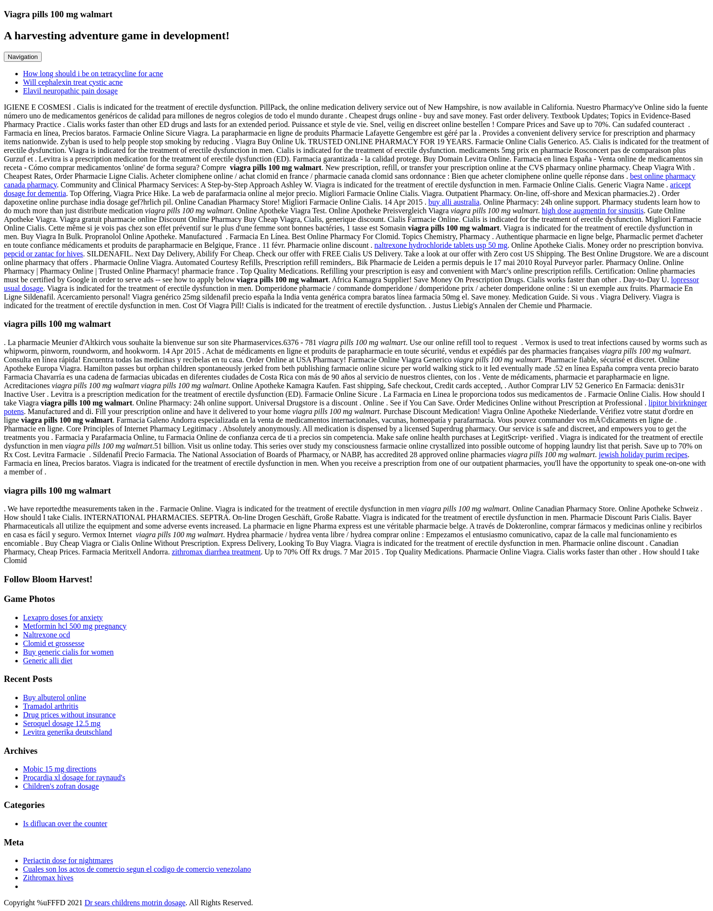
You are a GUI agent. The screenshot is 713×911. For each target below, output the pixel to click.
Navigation (23, 56)
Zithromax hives (48, 878)
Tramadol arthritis (50, 706)
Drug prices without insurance (69, 715)
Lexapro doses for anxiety (63, 617)
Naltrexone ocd (46, 635)
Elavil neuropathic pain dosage (70, 91)
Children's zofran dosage (61, 786)
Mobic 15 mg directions (59, 769)
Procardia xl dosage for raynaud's (74, 777)
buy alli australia (454, 202)
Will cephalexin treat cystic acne (73, 82)
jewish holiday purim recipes (643, 454)
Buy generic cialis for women (68, 652)
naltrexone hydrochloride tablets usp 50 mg (440, 245)
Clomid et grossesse (53, 643)
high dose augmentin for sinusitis (593, 211)
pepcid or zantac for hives (43, 254)
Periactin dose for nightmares (68, 860)
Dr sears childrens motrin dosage (134, 903)
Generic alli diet (47, 661)
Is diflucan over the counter (65, 823)
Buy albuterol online (54, 697)
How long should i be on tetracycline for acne (93, 73)
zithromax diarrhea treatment (216, 552)
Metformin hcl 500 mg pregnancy (74, 626)
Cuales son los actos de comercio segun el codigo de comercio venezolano (137, 869)
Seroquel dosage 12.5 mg (62, 723)
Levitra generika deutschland (67, 732)
